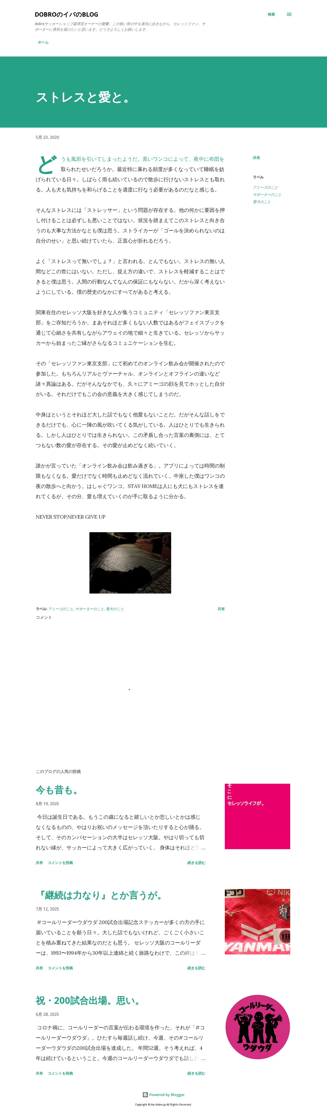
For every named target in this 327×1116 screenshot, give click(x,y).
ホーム (43, 42)
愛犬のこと (262, 201)
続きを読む (196, 862)
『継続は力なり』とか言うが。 (101, 895)
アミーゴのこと (265, 187)
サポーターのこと (267, 194)
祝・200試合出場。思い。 (90, 1000)
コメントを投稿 (60, 862)
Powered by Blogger (163, 1094)
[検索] (271, 14)
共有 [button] (256, 157)
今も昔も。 (59, 789)
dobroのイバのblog (66, 14)
